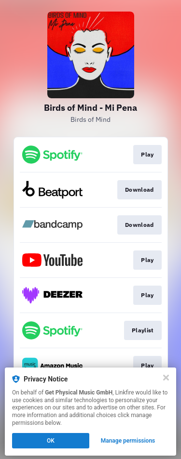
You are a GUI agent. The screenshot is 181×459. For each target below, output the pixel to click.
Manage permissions (128, 440)
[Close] (166, 377)
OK (51, 440)
